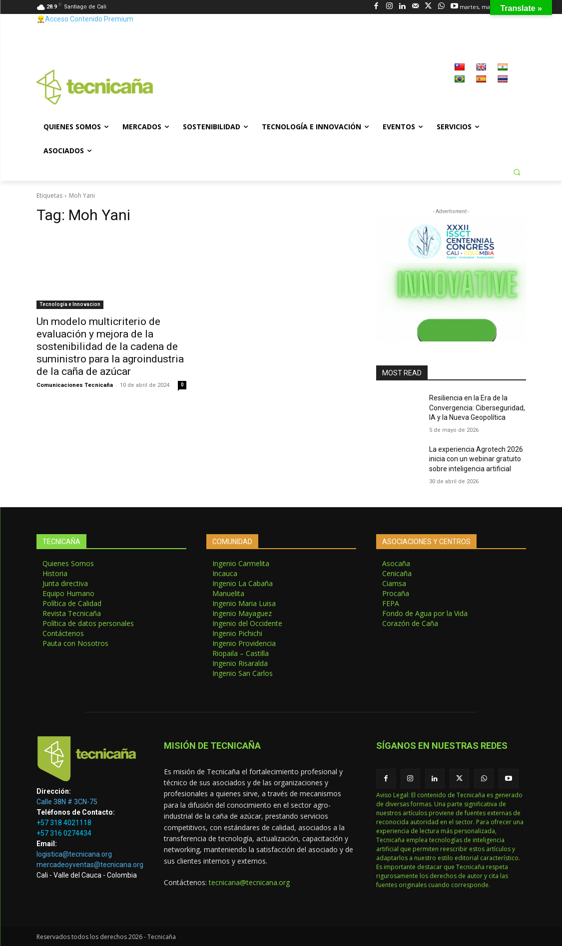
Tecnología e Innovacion (69, 304)
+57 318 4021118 (63, 823)
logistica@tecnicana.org (74, 854)
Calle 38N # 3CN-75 (66, 802)
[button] (517, 172)
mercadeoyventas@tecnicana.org (89, 865)
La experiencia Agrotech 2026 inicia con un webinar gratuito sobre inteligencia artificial (476, 459)
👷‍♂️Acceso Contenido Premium (84, 19)
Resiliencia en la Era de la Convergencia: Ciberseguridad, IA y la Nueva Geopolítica (477, 407)
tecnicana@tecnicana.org (249, 882)
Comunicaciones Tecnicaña (74, 385)
